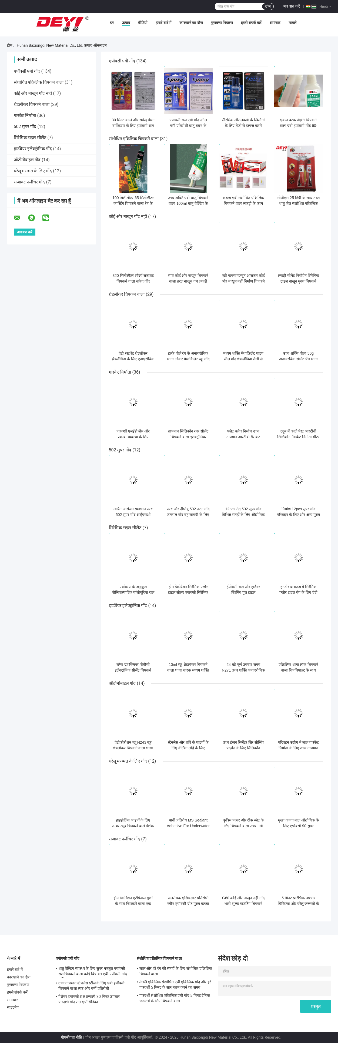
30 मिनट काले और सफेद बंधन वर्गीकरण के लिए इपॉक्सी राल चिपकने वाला (133, 125)
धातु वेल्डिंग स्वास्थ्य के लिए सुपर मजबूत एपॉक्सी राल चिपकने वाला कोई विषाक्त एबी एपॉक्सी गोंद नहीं (92, 972)
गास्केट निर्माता (25, 115)
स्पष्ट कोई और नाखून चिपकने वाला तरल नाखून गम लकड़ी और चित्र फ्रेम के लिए (188, 281)
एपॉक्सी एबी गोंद (27, 71)
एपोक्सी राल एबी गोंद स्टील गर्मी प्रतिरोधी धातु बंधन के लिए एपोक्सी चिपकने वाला (188, 125)
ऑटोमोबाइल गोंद (27, 159)
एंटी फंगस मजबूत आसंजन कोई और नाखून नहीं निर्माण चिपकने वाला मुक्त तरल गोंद (243, 281)
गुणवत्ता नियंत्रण (222, 23)
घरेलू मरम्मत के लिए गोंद (33, 170)
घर (112, 23)
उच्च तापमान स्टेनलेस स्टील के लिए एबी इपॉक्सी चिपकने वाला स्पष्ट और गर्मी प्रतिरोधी (91, 986)
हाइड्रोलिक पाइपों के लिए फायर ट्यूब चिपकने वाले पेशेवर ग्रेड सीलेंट (133, 826)
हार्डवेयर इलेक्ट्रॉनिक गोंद (33, 148)
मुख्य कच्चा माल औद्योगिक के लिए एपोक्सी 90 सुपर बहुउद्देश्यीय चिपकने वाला (298, 826)
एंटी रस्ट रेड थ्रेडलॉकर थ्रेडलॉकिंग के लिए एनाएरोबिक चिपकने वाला (133, 359)
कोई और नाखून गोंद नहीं (33, 93)
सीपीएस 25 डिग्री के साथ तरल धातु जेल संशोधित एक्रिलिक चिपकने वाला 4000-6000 (298, 203)
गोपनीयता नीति (71, 1037)
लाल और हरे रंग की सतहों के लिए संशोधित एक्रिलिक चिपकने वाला (175, 971)
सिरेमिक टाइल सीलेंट (30, 137)
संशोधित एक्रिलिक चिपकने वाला (39, 82)
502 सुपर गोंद (25, 126)
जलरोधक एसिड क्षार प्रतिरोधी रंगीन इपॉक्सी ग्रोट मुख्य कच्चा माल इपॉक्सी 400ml (188, 903)
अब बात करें (291, 6)
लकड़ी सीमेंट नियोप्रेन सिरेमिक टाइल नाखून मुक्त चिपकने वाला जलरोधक (298, 281)
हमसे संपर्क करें (251, 23)
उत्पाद (126, 23)
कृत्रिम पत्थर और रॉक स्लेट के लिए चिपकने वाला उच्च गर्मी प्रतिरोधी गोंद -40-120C (243, 826)
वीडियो (143, 23)
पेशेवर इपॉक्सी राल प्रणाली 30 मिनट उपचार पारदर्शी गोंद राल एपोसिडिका (89, 999)
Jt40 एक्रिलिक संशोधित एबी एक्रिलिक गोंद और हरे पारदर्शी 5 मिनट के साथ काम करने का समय (175, 985)
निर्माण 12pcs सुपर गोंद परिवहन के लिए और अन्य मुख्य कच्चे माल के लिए (298, 514)
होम (9, 45)
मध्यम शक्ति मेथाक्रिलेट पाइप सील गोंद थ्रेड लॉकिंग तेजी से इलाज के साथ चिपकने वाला (243, 359)
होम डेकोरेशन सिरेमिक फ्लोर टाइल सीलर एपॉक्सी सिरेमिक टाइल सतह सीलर (188, 592)
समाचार (275, 23)
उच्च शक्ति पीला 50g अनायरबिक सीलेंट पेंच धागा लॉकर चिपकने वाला (298, 359)
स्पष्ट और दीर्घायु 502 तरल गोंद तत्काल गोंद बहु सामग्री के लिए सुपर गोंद (188, 514)
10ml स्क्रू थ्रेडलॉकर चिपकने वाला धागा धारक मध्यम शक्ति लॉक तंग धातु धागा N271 (188, 670)
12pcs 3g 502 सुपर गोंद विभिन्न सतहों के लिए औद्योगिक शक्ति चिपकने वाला (243, 514)
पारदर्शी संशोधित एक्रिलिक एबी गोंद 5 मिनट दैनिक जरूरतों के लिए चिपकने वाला (174, 998)
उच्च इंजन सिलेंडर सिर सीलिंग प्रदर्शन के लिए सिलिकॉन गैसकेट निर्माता (243, 748)
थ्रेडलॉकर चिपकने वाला (32, 104)
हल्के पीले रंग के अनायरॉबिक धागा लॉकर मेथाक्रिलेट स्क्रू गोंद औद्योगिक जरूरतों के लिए (188, 359)
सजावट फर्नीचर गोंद (29, 182)
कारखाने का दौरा (191, 23)
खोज (268, 6)
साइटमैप (13, 1007)
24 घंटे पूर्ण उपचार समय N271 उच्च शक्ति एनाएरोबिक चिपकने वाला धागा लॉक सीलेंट (243, 670)
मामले (292, 23)
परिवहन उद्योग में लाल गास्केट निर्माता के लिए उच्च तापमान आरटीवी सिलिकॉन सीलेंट (298, 748)
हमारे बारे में (163, 23)
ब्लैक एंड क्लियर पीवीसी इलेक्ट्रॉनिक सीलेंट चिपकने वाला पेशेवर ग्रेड (133, 670)
